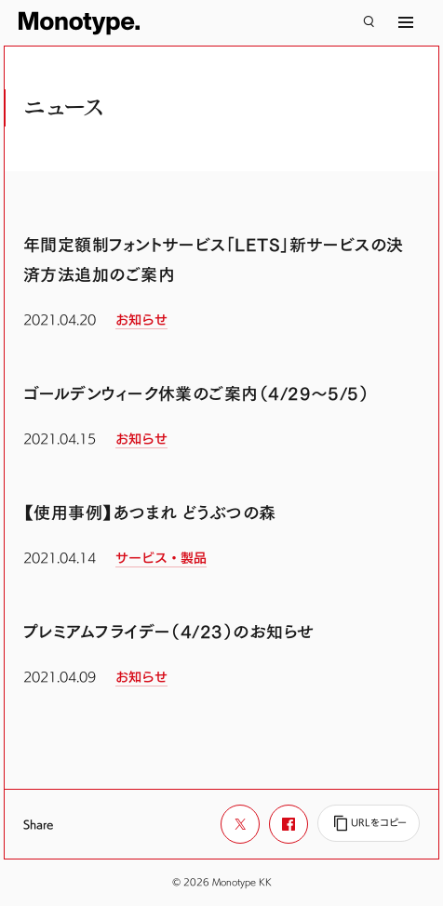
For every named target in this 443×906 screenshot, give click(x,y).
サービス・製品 (161, 558)
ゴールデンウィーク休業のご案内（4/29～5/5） (196, 393)
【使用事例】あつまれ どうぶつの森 (149, 513)
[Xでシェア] (240, 824)
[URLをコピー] (368, 823)
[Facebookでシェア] (288, 824)
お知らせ (141, 319)
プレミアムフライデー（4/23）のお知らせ (168, 632)
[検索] (368, 22)
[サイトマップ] (405, 22)
